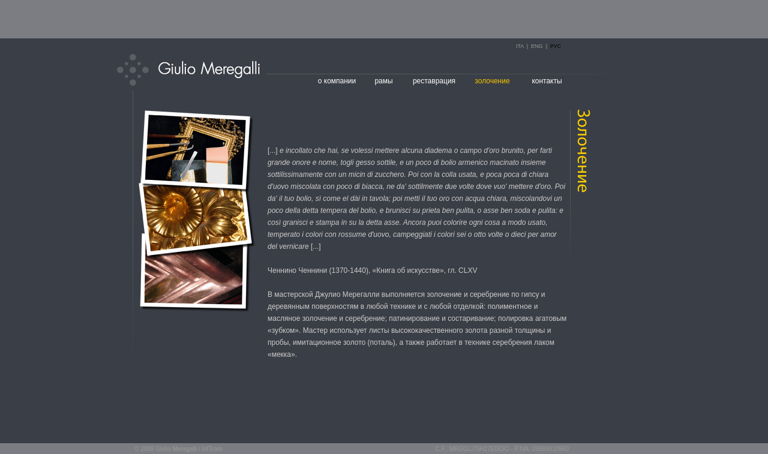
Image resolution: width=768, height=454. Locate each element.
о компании (337, 81)
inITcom (212, 449)
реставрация (434, 81)
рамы (383, 81)
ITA (520, 46)
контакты (547, 81)
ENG (537, 46)
